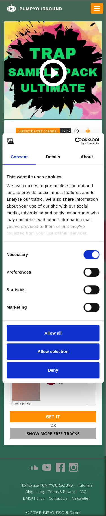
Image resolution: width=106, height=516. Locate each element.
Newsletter (81, 498)
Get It (53, 417)
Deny (53, 370)
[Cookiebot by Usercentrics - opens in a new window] (75, 141)
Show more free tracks (53, 433)
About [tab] (87, 156)
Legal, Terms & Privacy (56, 492)
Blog (29, 492)
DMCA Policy (33, 498)
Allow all (53, 333)
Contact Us (58, 498)
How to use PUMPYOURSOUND (46, 485)
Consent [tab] (19, 156)
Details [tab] (53, 156)
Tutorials (85, 485)
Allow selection (53, 351)
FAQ (83, 492)
